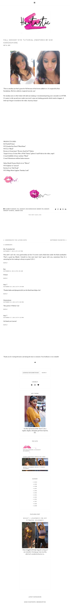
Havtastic (32, 602)
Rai (4, 269)
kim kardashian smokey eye (35, 209)
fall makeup (21, 209)
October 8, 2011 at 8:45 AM (13, 271)
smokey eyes (19, 210)
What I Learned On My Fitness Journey (34, 468)
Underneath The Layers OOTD (16, 240)
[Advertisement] (35, 575)
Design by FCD (41, 602)
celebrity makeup (10, 209)
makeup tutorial (8, 210)
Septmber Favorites (57, 240)
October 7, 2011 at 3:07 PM (13, 251)
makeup (46, 209)
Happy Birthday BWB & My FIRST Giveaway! (34, 457)
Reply (5, 262)
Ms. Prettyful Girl (9, 249)
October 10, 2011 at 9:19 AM (13, 286)
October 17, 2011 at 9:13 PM (13, 317)
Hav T (5, 284)
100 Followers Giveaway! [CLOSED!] (32, 450)
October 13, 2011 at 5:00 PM (13, 302)
